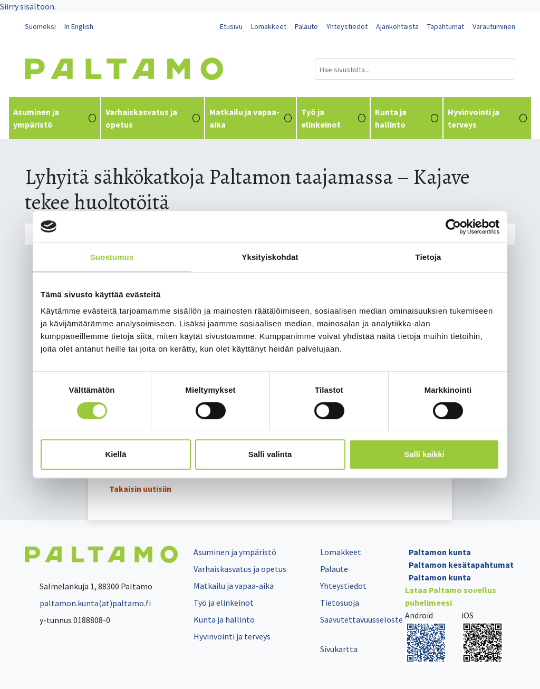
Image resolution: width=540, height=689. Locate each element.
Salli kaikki (424, 454)
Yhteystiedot (347, 26)
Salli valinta (270, 454)
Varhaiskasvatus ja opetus (152, 118)
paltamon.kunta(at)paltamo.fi (88, 603)
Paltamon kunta (440, 552)
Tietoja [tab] (428, 257)
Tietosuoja (339, 602)
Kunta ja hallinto (407, 118)
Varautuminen (493, 26)
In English (78, 26)
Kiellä (115, 454)
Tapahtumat (445, 26)
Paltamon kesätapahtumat (461, 564)
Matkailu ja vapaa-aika (250, 118)
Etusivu (231, 26)
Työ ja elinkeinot (333, 118)
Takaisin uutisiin (140, 488)
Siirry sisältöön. (28, 6)
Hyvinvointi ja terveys (487, 118)
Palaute (306, 26)
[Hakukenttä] (415, 69)
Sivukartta (339, 649)
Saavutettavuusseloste (361, 619)
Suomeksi (40, 26)
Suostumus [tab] (112, 257)
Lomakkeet (268, 26)
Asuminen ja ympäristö (54, 118)
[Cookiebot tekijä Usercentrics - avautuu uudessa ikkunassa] (453, 227)
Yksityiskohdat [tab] (270, 257)
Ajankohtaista (397, 26)
